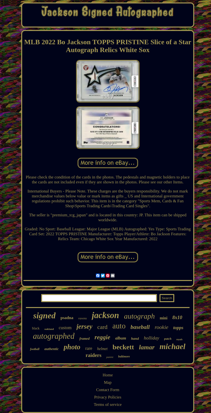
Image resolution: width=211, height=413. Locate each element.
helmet (102, 349)
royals (179, 339)
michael (172, 346)
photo (72, 347)
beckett (123, 347)
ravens (82, 318)
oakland (49, 328)
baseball (140, 327)
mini (163, 318)
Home (108, 375)
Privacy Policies (107, 397)
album (120, 338)
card (102, 327)
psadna (67, 317)
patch (168, 338)
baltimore (124, 356)
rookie (161, 327)
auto (118, 326)
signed (44, 315)
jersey (84, 326)
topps (178, 327)
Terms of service (108, 404)
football (34, 349)
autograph (139, 316)
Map (107, 382)
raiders (93, 355)
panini (109, 356)
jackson (105, 315)
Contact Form (107, 389)
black (35, 328)
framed (84, 338)
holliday (151, 337)
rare (88, 348)
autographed (54, 336)
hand (135, 338)
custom (65, 327)
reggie (102, 337)
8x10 (177, 317)
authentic (51, 349)
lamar (147, 347)
